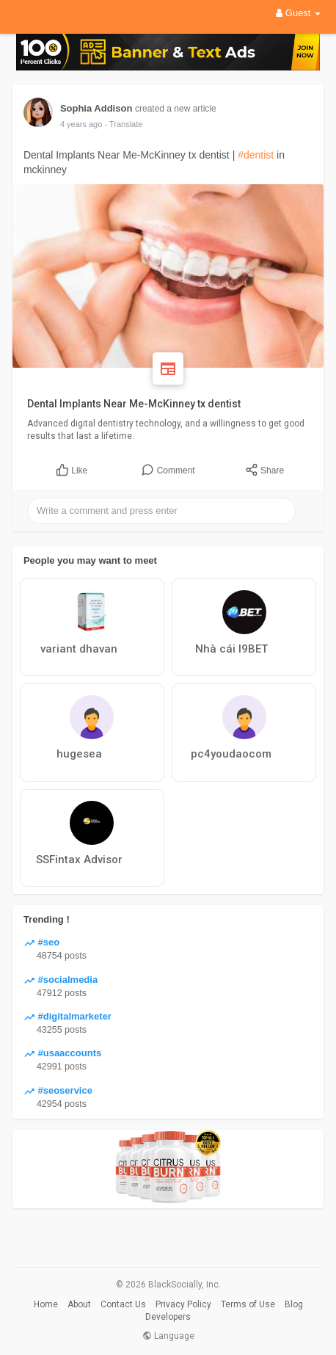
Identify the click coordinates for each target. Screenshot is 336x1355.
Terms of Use (248, 1304)
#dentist (256, 155)
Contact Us (123, 1304)
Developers (168, 1317)
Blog (294, 1304)
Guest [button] (298, 12)
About (79, 1304)
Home (46, 1304)
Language (168, 1336)
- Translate (123, 124)
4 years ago (81, 124)
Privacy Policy (183, 1304)
